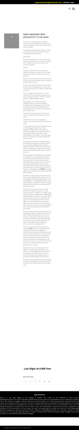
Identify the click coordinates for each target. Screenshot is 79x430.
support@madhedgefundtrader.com (48, 2)
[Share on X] (30, 381)
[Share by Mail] (49, 381)
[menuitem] (48, 2)
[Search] (68, 8)
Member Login (68, 2)
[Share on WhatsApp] (35, 381)
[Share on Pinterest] (40, 381)
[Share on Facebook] (25, 381)
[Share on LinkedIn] (44, 381)
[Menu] (72, 8)
